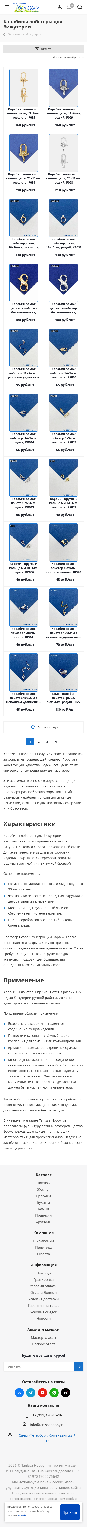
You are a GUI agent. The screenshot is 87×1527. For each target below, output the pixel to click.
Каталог (44, 1174)
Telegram (30, 1392)
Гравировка (44, 1279)
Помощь (43, 1273)
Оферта (43, 1254)
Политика (43, 1247)
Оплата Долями (43, 1292)
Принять (69, 1512)
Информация (43, 1264)
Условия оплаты (43, 1286)
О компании (43, 1241)
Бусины (43, 1202)
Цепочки (43, 1195)
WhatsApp (54, 1392)
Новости (43, 1318)
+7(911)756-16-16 (47, 1415)
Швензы (43, 1183)
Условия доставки (43, 1299)
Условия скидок (43, 1312)
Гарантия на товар (43, 1305)
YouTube (42, 1392)
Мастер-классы (43, 1337)
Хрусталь (43, 1221)
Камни (43, 1208)
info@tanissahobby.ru (47, 1424)
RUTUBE (65, 1392)
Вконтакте (19, 1392)
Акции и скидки (43, 1329)
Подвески (43, 1215)
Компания (43, 1232)
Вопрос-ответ (43, 1344)
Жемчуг (43, 1189)
